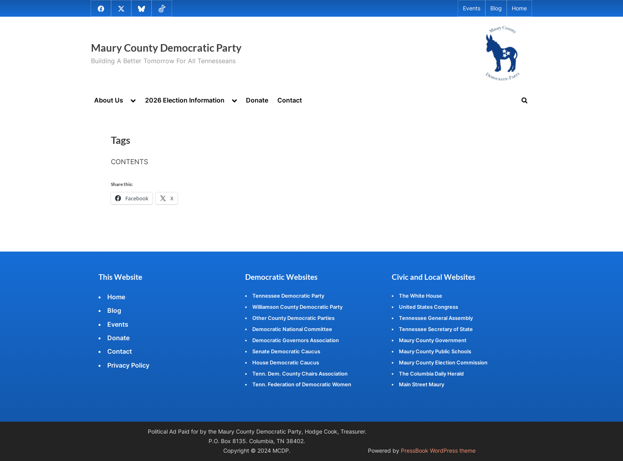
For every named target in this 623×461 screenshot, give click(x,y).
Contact (289, 100)
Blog (496, 8)
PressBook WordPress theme (438, 450)
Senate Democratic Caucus (286, 351)
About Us (108, 100)
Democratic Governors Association (295, 340)
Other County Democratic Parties (293, 318)
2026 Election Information (184, 100)
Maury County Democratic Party (166, 48)
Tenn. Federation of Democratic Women (301, 384)
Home (519, 8)
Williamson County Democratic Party (297, 307)
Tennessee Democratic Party (288, 295)
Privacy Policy (128, 365)
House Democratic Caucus (285, 362)
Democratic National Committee (292, 329)
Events (471, 8)
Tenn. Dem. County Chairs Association (300, 373)
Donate (257, 100)
